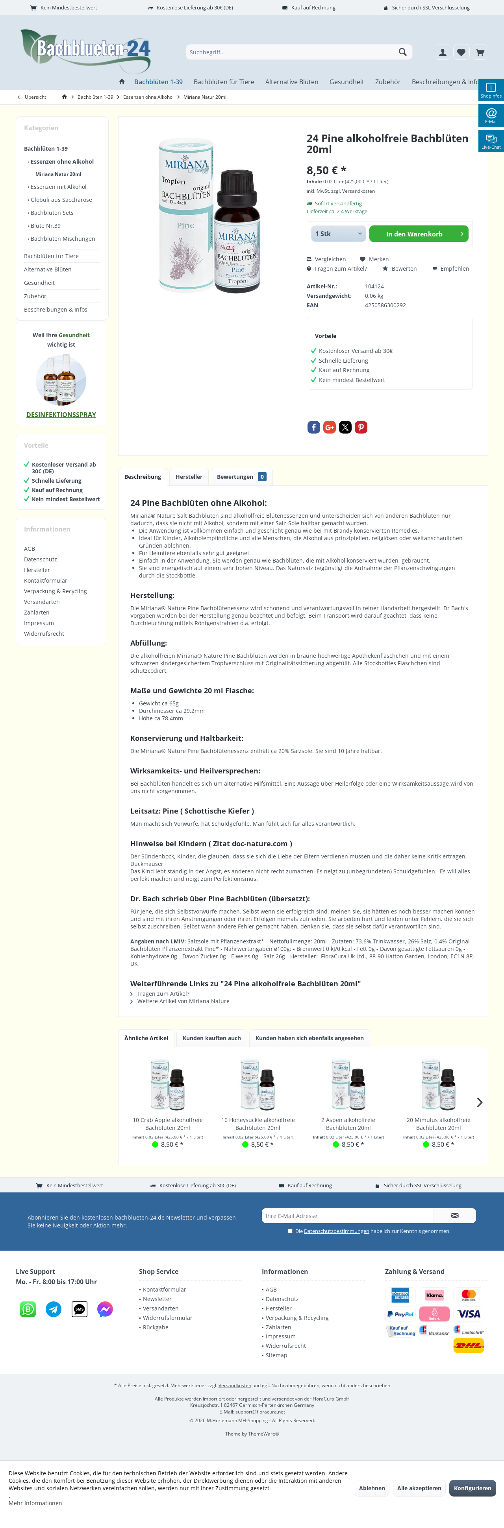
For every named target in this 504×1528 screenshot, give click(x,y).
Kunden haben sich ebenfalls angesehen (310, 1038)
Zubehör (35, 296)
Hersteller (37, 577)
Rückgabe (156, 1327)
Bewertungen (242, 476)
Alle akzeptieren (419, 1488)
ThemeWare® (263, 1433)
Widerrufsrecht (44, 641)
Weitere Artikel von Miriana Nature (180, 1001)
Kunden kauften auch (212, 1038)
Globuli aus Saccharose (60, 199)
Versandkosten (235, 1385)
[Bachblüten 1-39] (158, 82)
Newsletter (157, 1299)
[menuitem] (480, 52)
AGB (29, 556)
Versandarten (42, 609)
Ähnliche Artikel (146, 1038)
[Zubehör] (388, 82)
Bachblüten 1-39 (46, 148)
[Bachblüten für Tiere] (224, 82)
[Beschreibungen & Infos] (447, 82)
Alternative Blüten (48, 269)
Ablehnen (372, 1488)
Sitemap (276, 1355)
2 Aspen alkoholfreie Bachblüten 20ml (348, 1123)
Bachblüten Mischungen (62, 238)
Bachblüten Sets (51, 212)
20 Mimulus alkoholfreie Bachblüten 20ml (439, 1123)
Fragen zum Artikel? (337, 268)
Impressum (39, 631)
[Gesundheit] (347, 82)
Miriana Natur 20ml (58, 174)
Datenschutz (40, 567)
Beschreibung (142, 476)
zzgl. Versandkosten (353, 191)
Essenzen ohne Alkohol (61, 161)
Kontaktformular (45, 588)
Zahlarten (37, 620)
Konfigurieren (472, 1488)
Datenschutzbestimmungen (336, 1231)
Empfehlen (450, 268)
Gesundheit (39, 282)
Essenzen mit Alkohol (58, 186)
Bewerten (399, 268)
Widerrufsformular (168, 1317)
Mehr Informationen (35, 1503)
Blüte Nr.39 (45, 225)
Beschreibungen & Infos (55, 309)
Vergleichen (326, 259)
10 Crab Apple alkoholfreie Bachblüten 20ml (168, 1123)
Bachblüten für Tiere (51, 256)
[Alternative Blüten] (292, 82)
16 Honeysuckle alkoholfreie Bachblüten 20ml (258, 1123)
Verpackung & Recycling (55, 599)
